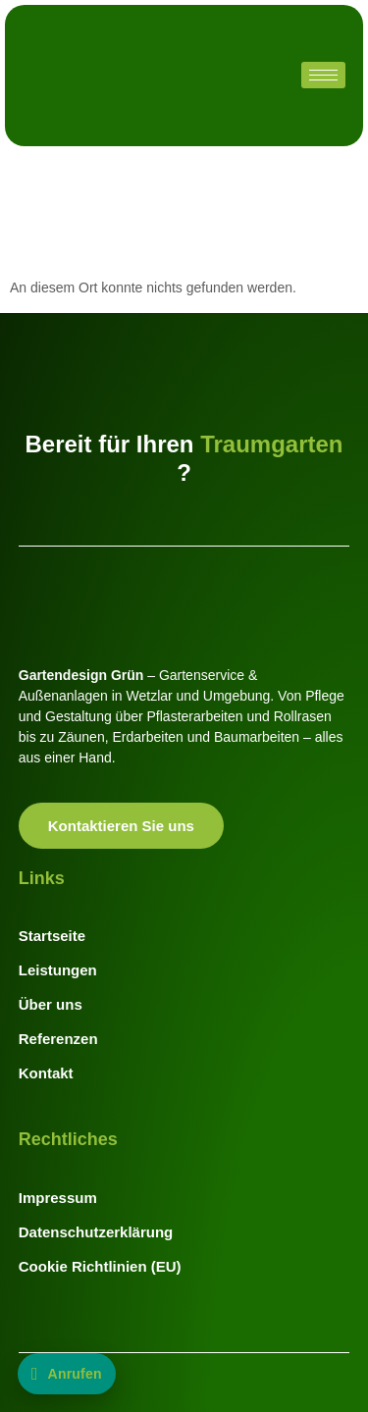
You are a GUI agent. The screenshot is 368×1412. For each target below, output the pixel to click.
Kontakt (46, 1073)
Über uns (50, 1004)
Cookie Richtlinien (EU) (100, 1266)
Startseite (52, 935)
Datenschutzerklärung (96, 1232)
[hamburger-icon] (323, 75)
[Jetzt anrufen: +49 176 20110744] (67, 1373)
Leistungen (58, 970)
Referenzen (58, 1038)
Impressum (58, 1197)
